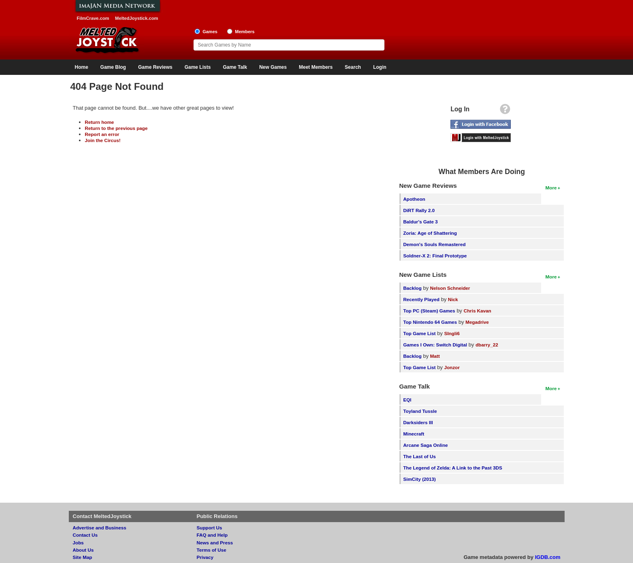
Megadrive (477, 322)
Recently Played (421, 299)
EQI (407, 399)
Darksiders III (418, 422)
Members (245, 31)
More (551, 187)
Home (81, 67)
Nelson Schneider (450, 288)
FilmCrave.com (93, 18)
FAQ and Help (212, 535)
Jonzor (451, 367)
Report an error (102, 134)
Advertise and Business (100, 527)
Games (209, 31)
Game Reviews (155, 67)
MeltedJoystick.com (136, 18)
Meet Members (315, 67)
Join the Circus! (103, 140)
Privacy (205, 557)
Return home (99, 122)
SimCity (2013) (419, 479)
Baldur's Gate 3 (420, 221)
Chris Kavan (477, 310)
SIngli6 (451, 333)
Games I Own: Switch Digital (435, 344)
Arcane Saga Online (425, 445)
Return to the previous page (116, 128)
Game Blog (113, 67)
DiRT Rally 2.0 (419, 210)
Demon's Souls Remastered (434, 244)
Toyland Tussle (420, 411)
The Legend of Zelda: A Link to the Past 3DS (452, 467)
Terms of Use (211, 549)
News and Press (215, 542)
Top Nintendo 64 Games (430, 322)
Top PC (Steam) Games (429, 310)
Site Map (82, 557)
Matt (435, 356)
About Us (83, 549)
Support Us (209, 527)
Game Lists (198, 67)
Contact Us (85, 535)
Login (380, 67)
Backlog (412, 288)
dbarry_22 (487, 344)
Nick (453, 299)
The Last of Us (419, 456)
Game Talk (235, 67)
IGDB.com (548, 557)
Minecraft (413, 433)
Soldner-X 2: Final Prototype (435, 255)
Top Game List (419, 333)
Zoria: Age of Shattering (430, 233)
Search (353, 67)
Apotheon (414, 199)
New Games (273, 67)
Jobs (78, 542)
